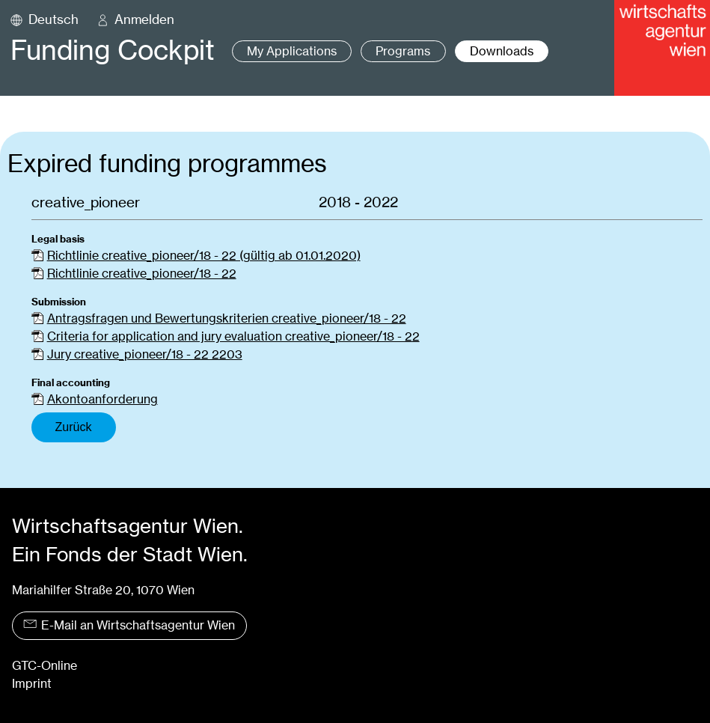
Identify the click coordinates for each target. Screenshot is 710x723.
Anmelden (144, 19)
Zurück (73, 427)
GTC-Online (44, 666)
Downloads (501, 51)
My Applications (292, 51)
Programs (403, 51)
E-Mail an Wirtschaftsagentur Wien (129, 625)
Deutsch (53, 19)
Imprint (32, 684)
